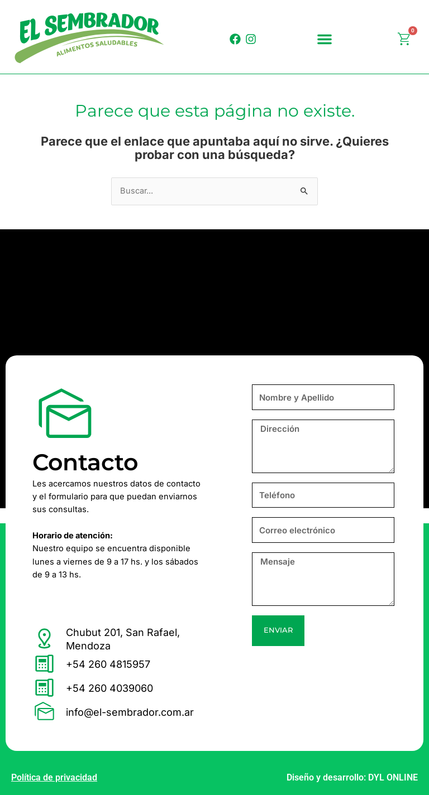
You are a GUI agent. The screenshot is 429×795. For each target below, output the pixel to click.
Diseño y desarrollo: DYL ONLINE (352, 777)
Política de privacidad (54, 777)
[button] (324, 39)
